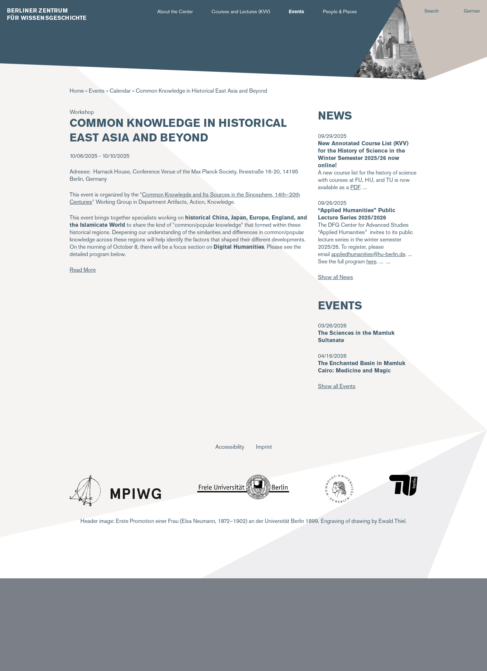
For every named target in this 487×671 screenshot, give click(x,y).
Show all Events (337, 386)
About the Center (175, 11)
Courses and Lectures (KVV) (240, 11)
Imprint (264, 446)
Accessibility (229, 446)
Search (431, 11)
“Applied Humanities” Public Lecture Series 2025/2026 (357, 214)
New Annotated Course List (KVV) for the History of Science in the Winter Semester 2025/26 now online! (363, 154)
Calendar (120, 90)
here (371, 261)
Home (77, 90)
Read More (83, 269)
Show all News (335, 277)
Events (296, 11)
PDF (355, 187)
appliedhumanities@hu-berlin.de (368, 254)
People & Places (340, 11)
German (472, 11)
